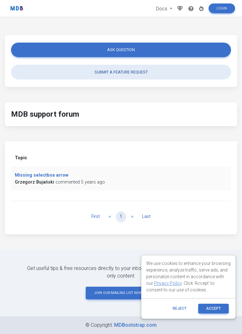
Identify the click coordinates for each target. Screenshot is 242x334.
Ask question (121, 49)
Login (221, 8)
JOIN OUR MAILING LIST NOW (121, 293)
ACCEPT (213, 308)
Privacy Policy (168, 283)
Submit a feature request (121, 72)
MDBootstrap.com (135, 325)
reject (180, 308)
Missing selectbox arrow (41, 175)
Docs (162, 9)
